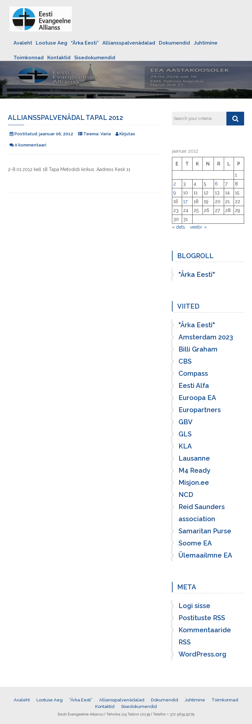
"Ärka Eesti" (196, 274)
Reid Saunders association (201, 513)
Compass (193, 373)
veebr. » (198, 227)
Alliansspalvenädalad (128, 43)
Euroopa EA (197, 398)
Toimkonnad (28, 58)
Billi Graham (198, 349)
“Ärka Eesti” (85, 43)
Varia (105, 133)
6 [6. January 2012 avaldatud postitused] (216, 183)
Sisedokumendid (94, 58)
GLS (185, 434)
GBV (185, 422)
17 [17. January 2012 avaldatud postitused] (185, 201)
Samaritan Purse (204, 531)
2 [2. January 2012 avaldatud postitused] (174, 183)
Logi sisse (194, 606)
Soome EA (195, 543)
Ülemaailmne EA (205, 555)
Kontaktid (59, 58)
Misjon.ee (193, 482)
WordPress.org (202, 654)
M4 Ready (194, 470)
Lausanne (194, 458)
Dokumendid (174, 43)
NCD (185, 495)
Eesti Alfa (193, 386)
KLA (185, 446)
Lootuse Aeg (51, 43)
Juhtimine (206, 43)
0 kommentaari (30, 145)
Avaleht (22, 43)
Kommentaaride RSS (204, 636)
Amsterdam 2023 (205, 337)
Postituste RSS (201, 618)
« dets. (179, 227)
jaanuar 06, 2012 (56, 133)
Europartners (199, 410)
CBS (185, 361)
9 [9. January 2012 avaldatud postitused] (174, 192)
